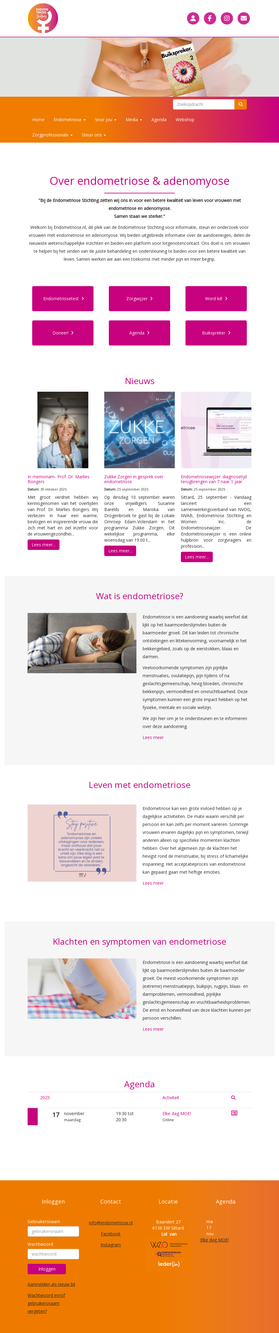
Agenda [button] (139, 333)
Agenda (158, 119)
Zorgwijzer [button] (139, 298)
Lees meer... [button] (43, 544)
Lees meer (153, 737)
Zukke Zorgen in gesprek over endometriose (133, 479)
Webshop (185, 119)
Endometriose (70, 119)
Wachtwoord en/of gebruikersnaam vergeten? (46, 1303)
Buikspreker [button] (216, 333)
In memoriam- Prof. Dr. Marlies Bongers (59, 479)
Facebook (110, 1234)
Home (38, 119)
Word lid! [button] (216, 298)
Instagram (111, 1245)
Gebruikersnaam (44, 1221)
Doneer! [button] (63, 333)
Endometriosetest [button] (63, 298)
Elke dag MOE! (176, 1113)
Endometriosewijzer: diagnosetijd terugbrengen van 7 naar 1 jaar (214, 479)
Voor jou (106, 119)
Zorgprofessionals (52, 135)
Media (134, 119)
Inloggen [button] (46, 1269)
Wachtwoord (40, 1244)
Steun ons (94, 135)
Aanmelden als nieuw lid (51, 1284)
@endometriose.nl (111, 1223)
